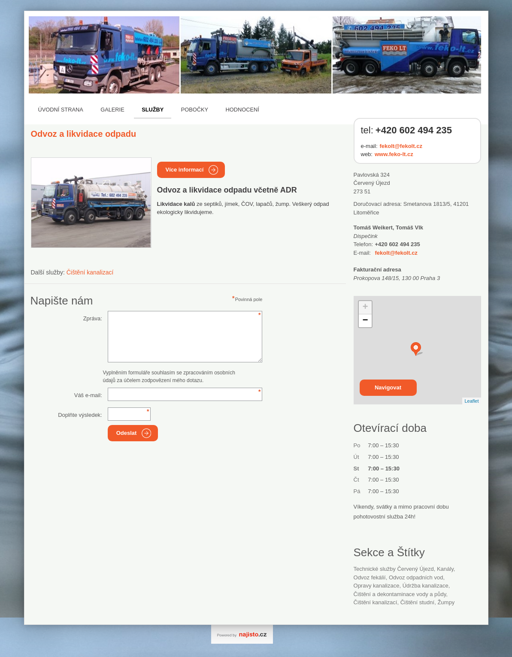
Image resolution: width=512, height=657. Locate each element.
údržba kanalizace (425, 585)
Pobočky (194, 109)
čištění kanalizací (375, 602)
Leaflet (471, 401)
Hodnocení (242, 109)
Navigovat (388, 387)
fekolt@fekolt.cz (401, 146)
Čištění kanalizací (90, 272)
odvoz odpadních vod (416, 577)
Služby (153, 109)
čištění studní (417, 602)
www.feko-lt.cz (394, 154)
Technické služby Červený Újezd (394, 569)
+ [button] (365, 307)
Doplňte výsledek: (80, 415)
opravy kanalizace (377, 585)
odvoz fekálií (370, 577)
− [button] (365, 320)
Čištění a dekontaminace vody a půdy (400, 594)
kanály (445, 569)
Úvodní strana (60, 109)
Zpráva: (92, 318)
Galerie (112, 109)
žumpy (445, 602)
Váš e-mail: (88, 395)
